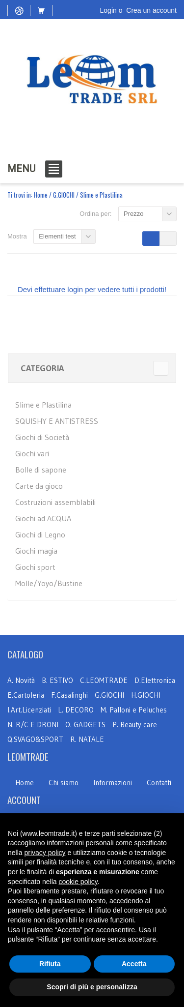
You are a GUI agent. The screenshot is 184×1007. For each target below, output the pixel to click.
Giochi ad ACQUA (43, 518)
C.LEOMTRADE (105, 680)
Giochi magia (36, 551)
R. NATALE (87, 739)
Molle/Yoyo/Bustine (48, 583)
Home (41, 195)
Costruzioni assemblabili (55, 502)
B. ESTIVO (57, 680)
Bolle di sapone (40, 469)
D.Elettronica (154, 680)
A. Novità (21, 680)
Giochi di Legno (40, 534)
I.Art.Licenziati (29, 709)
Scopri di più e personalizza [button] (92, 987)
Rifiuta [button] (50, 964)
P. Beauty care (134, 724)
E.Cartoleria (25, 695)
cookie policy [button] (78, 882)
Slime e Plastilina (43, 405)
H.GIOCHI (145, 695)
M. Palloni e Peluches (134, 709)
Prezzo (133, 213)
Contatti (159, 782)
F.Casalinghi (70, 695)
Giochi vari (32, 453)
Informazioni (112, 782)
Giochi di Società (42, 437)
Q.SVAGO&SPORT (35, 739)
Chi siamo (64, 782)
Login (108, 10)
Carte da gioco (39, 486)
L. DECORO (76, 709)
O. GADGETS (85, 724)
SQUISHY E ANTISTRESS (56, 421)
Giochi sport (35, 567)
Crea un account (151, 10)
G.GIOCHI (64, 195)
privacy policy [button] (44, 853)
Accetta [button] (134, 964)
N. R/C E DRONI (32, 724)
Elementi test (57, 236)
